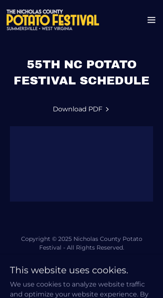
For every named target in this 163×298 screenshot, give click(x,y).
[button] (151, 20)
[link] (53, 19)
